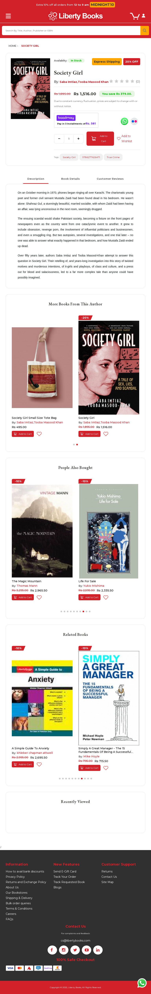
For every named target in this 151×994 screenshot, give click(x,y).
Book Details (70, 178)
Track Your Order (64, 877)
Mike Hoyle (91, 756)
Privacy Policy (15, 877)
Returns (106, 871)
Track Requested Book (69, 882)
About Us (12, 887)
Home (12, 45)
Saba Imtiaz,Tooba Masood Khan (84, 82)
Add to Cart (99, 139)
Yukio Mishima (93, 586)
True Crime (113, 157)
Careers (11, 914)
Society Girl (30, 45)
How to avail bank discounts (25, 871)
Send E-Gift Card (64, 871)
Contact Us (109, 877)
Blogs (57, 887)
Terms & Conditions (19, 908)
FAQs (9, 919)
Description (35, 178)
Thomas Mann (27, 586)
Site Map (107, 882)
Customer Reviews (110, 178)
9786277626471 (91, 157)
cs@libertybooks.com (75, 940)
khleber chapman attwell (35, 753)
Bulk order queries (18, 903)
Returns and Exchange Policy (26, 882)
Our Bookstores (16, 892)
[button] (74, 444)
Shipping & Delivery (19, 898)
